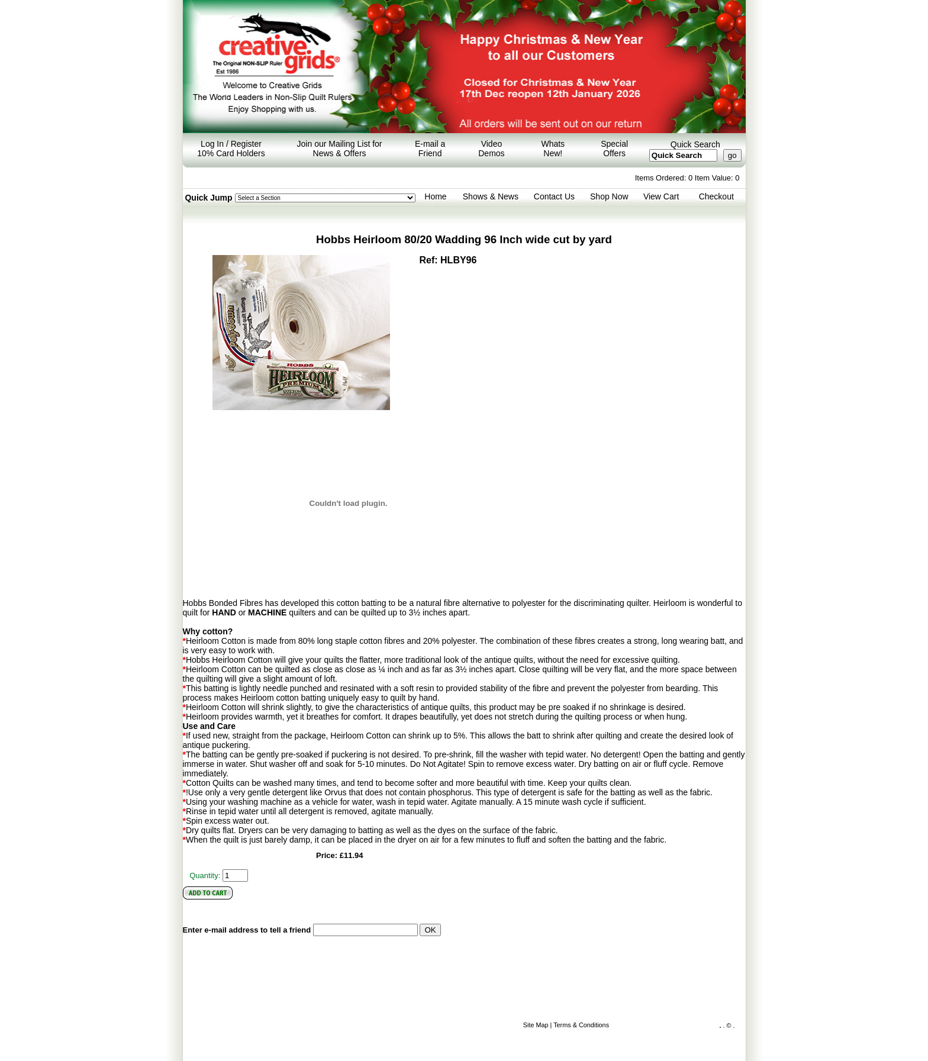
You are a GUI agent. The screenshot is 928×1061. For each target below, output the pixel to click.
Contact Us (554, 196)
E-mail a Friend (430, 148)
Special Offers (614, 148)
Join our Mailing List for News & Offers (339, 148)
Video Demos (491, 148)
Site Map (536, 1024)
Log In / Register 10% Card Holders (231, 148)
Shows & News (490, 196)
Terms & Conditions (581, 1024)
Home (435, 196)
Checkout (716, 196)
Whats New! (553, 148)
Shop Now (609, 196)
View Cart (661, 196)
